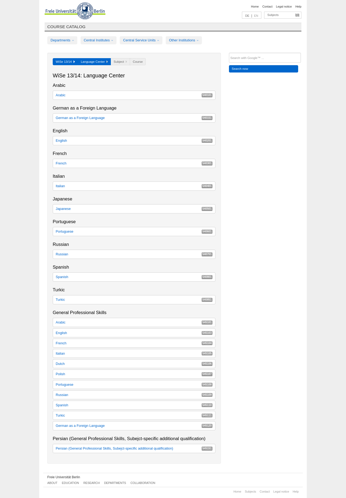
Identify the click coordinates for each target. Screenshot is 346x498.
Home (255, 6)
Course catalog (66, 26)
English (134, 140)
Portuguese (134, 231)
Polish (134, 374)
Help (298, 6)
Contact (267, 6)
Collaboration (143, 482)
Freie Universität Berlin (63, 477)
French (134, 163)
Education (70, 482)
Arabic (134, 95)
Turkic (134, 300)
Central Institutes (99, 40)
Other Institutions (184, 40)
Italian (134, 186)
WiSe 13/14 (65, 61)
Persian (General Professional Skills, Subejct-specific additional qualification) (134, 448)
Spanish (134, 277)
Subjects (273, 15)
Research (91, 482)
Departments (62, 40)
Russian (134, 254)
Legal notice (284, 6)
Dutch (134, 364)
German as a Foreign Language (134, 118)
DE (247, 15)
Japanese (134, 209)
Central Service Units (141, 40)
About (52, 482)
